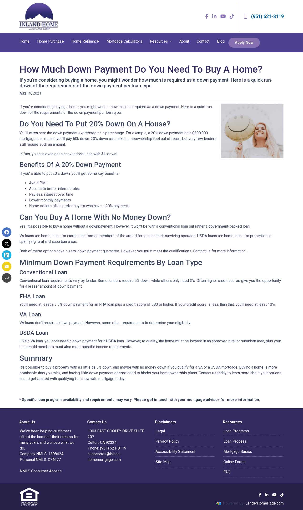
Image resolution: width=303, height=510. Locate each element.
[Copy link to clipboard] (6, 278)
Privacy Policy (167, 441)
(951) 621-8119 (264, 16)
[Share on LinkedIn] (6, 255)
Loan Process (235, 441)
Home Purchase (50, 41)
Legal (160, 431)
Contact (203, 41)
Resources (159, 41)
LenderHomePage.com (264, 503)
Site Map (163, 462)
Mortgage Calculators (124, 41)
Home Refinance (85, 41)
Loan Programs (236, 431)
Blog (221, 41)
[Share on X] (6, 243)
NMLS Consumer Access (41, 471)
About (184, 41)
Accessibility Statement (175, 451)
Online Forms (234, 462)
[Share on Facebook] (6, 232)
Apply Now (244, 42)
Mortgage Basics (237, 451)
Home (25, 41)
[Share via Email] (6, 266)
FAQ (226, 472)
